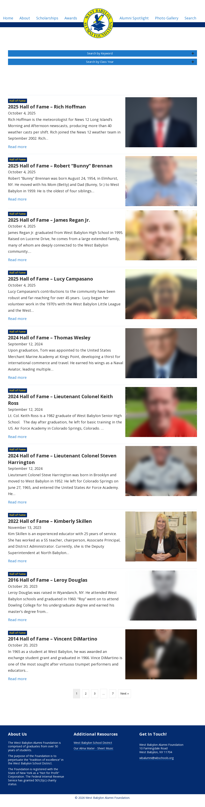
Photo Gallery (166, 18)
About (24, 18)
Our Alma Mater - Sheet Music (93, 752)
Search (190, 18)
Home (8, 18)
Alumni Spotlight (134, 18)
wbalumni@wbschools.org (156, 762)
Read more (17, 150)
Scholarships (47, 18)
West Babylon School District (93, 746)
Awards (70, 18)
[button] (102, 54)
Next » (124, 697)
